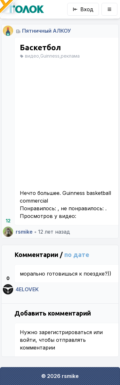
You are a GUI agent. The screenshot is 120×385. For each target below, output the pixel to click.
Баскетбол (40, 47)
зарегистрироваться (65, 332)
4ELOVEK (27, 289)
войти (28, 340)
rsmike (24, 232)
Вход (83, 9)
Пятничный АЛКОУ (46, 31)
